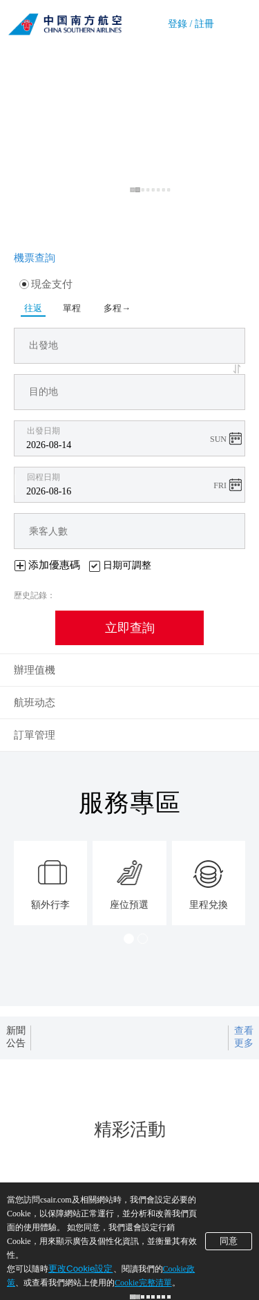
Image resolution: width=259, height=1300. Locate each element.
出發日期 (43, 431)
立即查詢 (130, 628)
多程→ (117, 308)
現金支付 (46, 284)
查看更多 (243, 1036)
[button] (238, 369)
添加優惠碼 (54, 564)
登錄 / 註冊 (191, 24)
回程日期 (43, 477)
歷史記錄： (34, 595)
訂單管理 (34, 735)
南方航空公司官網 (65, 21)
